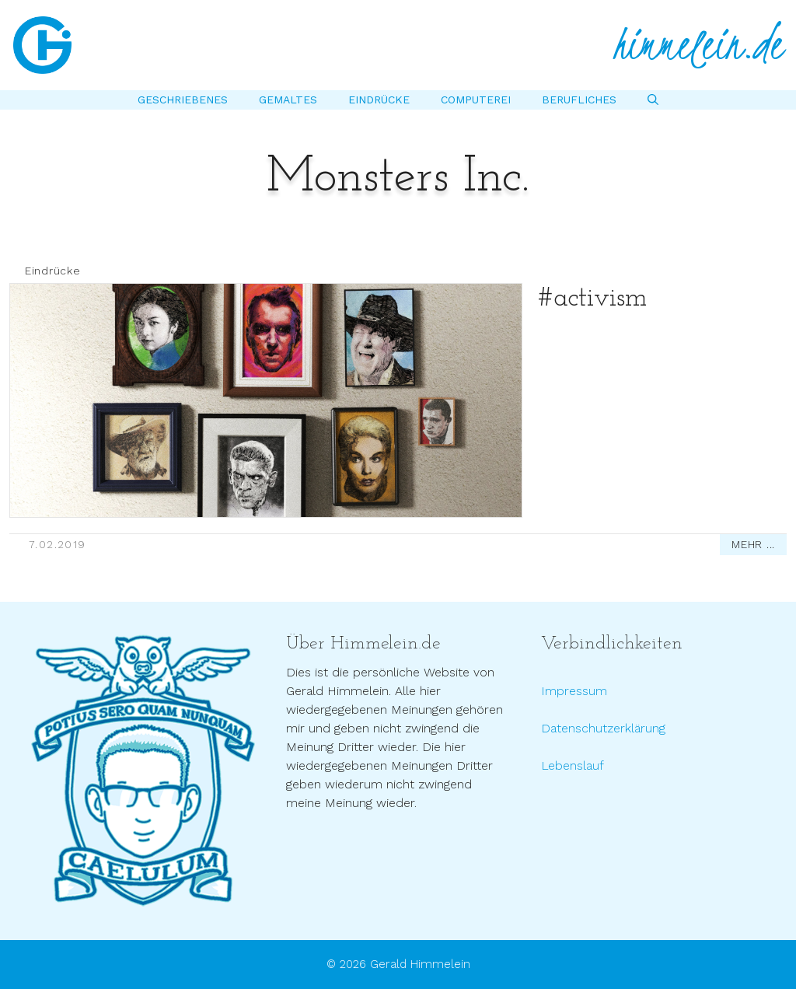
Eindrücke (379, 99)
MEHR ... (753, 544)
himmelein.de (698, 45)
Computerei (476, 99)
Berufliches (579, 99)
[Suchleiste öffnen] (653, 100)
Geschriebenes (183, 99)
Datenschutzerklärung (603, 728)
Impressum (574, 690)
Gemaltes (288, 99)
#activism (592, 299)
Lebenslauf (572, 765)
